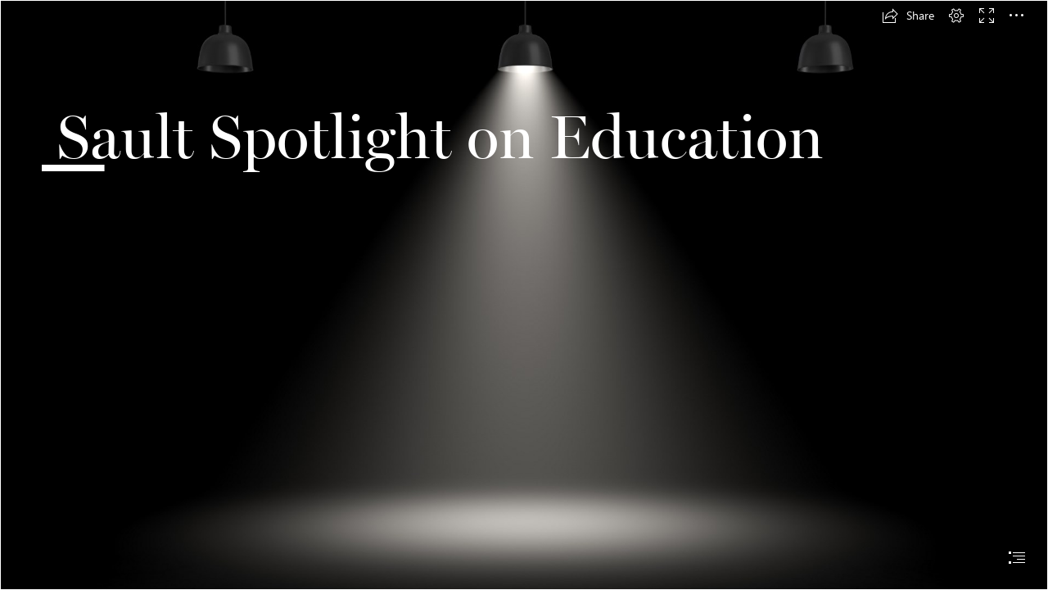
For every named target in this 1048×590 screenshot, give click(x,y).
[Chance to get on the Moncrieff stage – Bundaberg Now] (524, 295)
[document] (524, 295)
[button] (908, 15)
